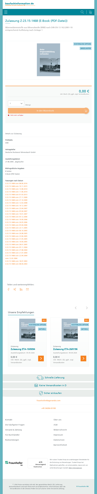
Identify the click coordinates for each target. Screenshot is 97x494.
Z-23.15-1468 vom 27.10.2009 (16, 200)
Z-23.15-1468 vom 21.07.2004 (16, 253)
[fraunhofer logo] (14, 464)
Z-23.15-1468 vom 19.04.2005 (16, 242)
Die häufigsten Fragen (15, 425)
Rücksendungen (12, 440)
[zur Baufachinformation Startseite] (48, 4)
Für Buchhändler (12, 435)
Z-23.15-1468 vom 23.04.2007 (16, 208)
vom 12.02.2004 (11, 258)
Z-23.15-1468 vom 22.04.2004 (16, 256)
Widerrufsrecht (60, 430)
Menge (28, 105)
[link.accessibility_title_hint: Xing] (15, 289)
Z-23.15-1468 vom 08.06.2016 (16, 183)
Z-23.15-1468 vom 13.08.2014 (16, 189)
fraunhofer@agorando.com (48, 400)
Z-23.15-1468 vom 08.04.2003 (16, 264)
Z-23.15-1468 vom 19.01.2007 (16, 214)
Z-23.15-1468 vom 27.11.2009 (16, 197)
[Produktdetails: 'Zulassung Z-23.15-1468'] (48, 60)
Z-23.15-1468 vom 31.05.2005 (16, 239)
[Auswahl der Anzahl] (16, 103)
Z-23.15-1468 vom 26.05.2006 (16, 222)
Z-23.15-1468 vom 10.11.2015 (16, 186)
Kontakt (8, 420)
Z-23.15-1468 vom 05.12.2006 (16, 217)
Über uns (57, 420)
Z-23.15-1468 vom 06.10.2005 (16, 231)
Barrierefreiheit (60, 445)
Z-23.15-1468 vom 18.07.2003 (16, 261)
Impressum (58, 435)
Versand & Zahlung (13, 430)
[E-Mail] (27, 289)
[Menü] (46, 459)
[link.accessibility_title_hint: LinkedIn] (21, 289)
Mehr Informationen (75, 468)
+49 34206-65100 (48, 408)
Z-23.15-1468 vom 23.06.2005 (16, 236)
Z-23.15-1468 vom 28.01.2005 (16, 244)
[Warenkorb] (90, 6)
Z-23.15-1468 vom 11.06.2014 (16, 192)
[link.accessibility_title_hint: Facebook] (8, 289)
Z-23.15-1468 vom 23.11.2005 (16, 228)
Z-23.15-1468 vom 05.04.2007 (16, 211)
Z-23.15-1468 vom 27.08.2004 (16, 250)
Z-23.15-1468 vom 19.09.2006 (16, 219)
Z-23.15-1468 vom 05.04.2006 (16, 225)
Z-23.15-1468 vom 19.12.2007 (16, 206)
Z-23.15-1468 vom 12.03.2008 (16, 203)
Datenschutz (59, 440)
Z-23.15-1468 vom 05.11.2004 (16, 247)
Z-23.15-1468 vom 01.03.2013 (16, 194)
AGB (55, 425)
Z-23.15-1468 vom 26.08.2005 (16, 233)
